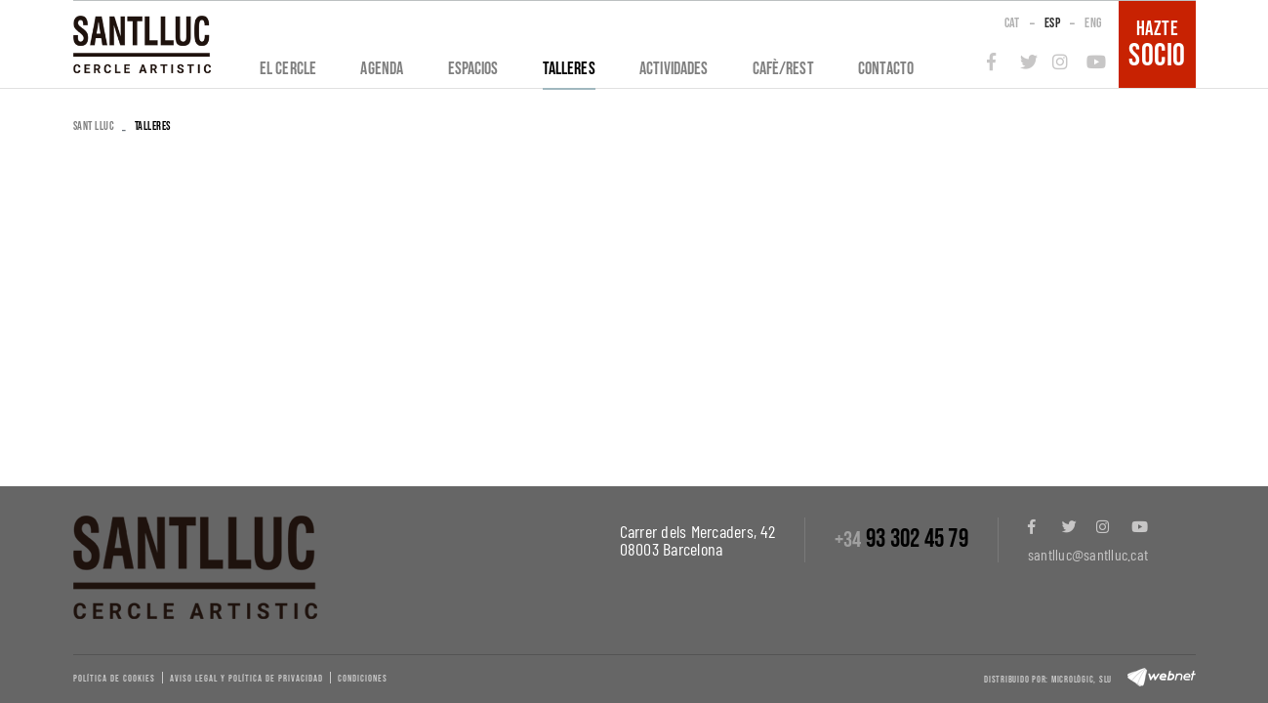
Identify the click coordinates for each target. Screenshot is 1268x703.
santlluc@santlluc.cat (1088, 554)
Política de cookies (114, 678)
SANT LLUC (94, 126)
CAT (1012, 23)
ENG (1092, 23)
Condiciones (363, 678)
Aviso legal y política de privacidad (246, 678)
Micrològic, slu (1081, 679)
